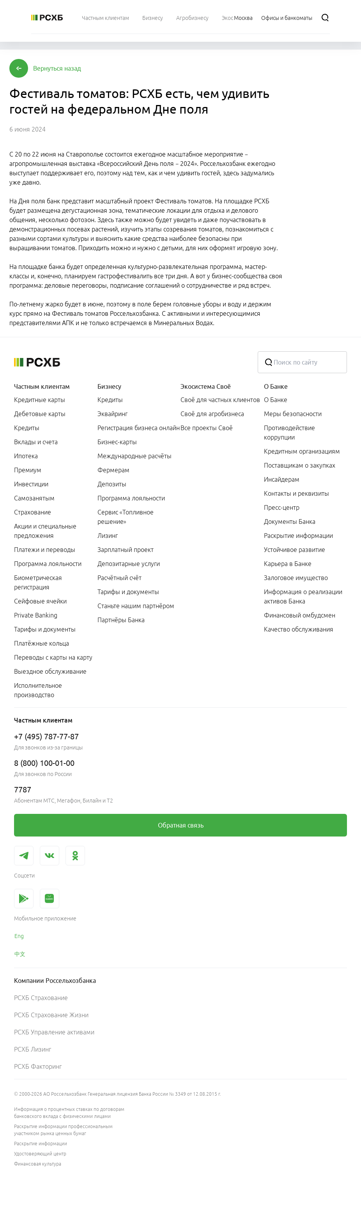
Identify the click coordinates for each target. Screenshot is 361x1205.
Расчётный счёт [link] (119, 577)
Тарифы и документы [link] (45, 629)
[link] (180, 825)
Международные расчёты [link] (134, 455)
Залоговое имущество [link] (296, 577)
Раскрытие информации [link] (298, 535)
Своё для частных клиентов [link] (220, 399)
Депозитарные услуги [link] (128, 563)
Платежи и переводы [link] (44, 549)
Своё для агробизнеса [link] (212, 413)
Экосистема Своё (205, 386)
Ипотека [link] (26, 455)
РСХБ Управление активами (54, 1032)
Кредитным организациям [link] (302, 451)
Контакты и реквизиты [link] (296, 493)
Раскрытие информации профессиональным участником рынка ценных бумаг (63, 1130)
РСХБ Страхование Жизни (51, 1014)
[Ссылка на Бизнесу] (153, 17)
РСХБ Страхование (41, 997)
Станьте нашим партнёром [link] (135, 605)
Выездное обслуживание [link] (50, 671)
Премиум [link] (27, 469)
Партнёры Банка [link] (121, 619)
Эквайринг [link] (112, 413)
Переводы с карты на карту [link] (53, 657)
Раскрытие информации (40, 1143)
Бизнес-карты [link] (117, 441)
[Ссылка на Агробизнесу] (192, 17)
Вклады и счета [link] (36, 441)
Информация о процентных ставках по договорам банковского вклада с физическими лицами (69, 1113)
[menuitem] (105, 17)
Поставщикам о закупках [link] (299, 465)
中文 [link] (19, 954)
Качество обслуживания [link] (298, 629)
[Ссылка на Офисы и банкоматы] (287, 17)
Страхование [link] (32, 512)
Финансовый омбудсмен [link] (299, 615)
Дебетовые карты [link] (39, 413)
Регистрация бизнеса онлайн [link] (138, 427)
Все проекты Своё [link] (206, 427)
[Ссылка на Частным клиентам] (105, 17)
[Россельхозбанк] (47, 17)
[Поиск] (325, 17)
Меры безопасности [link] (293, 413)
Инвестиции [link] (31, 484)
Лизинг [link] (107, 535)
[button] (57, 68)
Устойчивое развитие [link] (294, 549)
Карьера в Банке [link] (287, 563)
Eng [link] (19, 936)
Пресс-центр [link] (281, 507)
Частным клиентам (42, 386)
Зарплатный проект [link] (125, 549)
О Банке (276, 386)
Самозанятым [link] (34, 498)
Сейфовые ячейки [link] (40, 601)
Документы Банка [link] (289, 521)
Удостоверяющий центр (40, 1153)
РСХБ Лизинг (32, 1049)
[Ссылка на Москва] (243, 17)
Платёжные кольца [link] (41, 643)
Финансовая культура (37, 1163)
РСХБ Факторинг (38, 1066)
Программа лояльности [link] (47, 563)
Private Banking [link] (35, 615)
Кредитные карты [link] (39, 399)
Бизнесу (109, 386)
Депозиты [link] (111, 484)
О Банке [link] (275, 399)
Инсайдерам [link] (281, 479)
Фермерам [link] (113, 469)
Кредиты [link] (26, 427)
